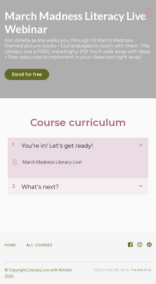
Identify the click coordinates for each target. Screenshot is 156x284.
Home (10, 245)
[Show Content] (140, 144)
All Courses (39, 245)
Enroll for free (27, 74)
